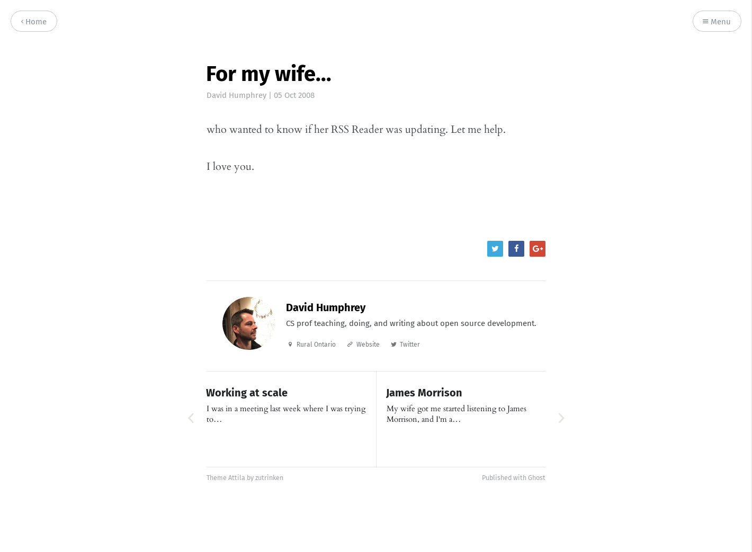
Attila (236, 478)
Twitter (410, 344)
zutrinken (269, 478)
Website (368, 344)
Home (34, 22)
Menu (717, 22)
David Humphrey (236, 95)
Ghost (536, 478)
